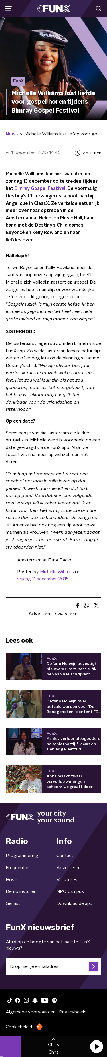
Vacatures (66, 879)
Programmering (22, 855)
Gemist (13, 903)
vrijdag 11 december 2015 (43, 579)
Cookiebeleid (19, 1027)
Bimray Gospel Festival (40, 188)
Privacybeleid (72, 1012)
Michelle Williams (57, 571)
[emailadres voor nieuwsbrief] (53, 966)
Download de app (74, 903)
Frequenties (18, 867)
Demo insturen (21, 891)
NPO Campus (70, 891)
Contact (64, 855)
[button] (96, 1046)
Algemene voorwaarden (31, 1012)
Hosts (12, 879)
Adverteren (68, 867)
